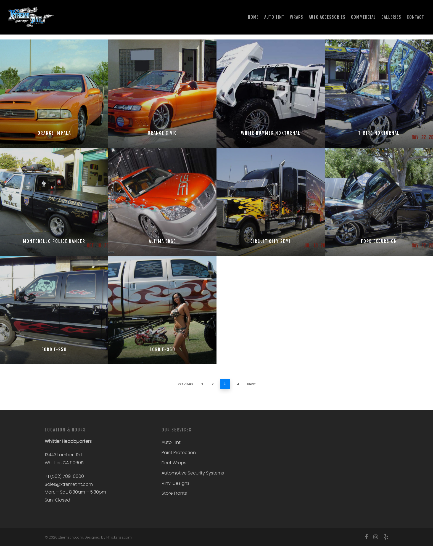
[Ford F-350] (162, 310)
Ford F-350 (162, 349)
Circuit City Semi (270, 241)
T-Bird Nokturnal (379, 133)
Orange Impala (54, 133)
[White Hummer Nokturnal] (270, 93)
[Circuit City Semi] (270, 202)
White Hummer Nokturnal (270, 133)
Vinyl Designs (175, 483)
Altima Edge (162, 241)
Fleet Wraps (174, 463)
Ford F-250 (54, 349)
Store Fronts (174, 493)
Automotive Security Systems (193, 473)
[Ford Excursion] (379, 202)
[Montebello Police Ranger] (54, 202)
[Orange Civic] (162, 93)
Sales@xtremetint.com (69, 484)
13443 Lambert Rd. (64, 455)
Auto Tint (171, 442)
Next (251, 384)
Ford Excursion (379, 241)
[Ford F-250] (54, 310)
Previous (185, 384)
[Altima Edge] (162, 202)
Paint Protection (179, 452)
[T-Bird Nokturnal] (379, 93)
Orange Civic (162, 133)
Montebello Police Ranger (54, 241)
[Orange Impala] (54, 93)
